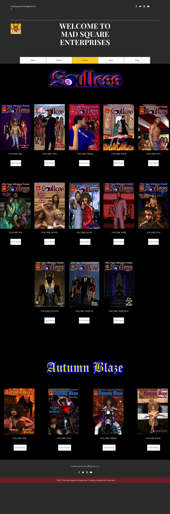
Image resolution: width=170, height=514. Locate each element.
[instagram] (144, 6)
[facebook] (136, 6)
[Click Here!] (15, 163)
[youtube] (148, 6)
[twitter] (140, 6)
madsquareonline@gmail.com (85, 466)
